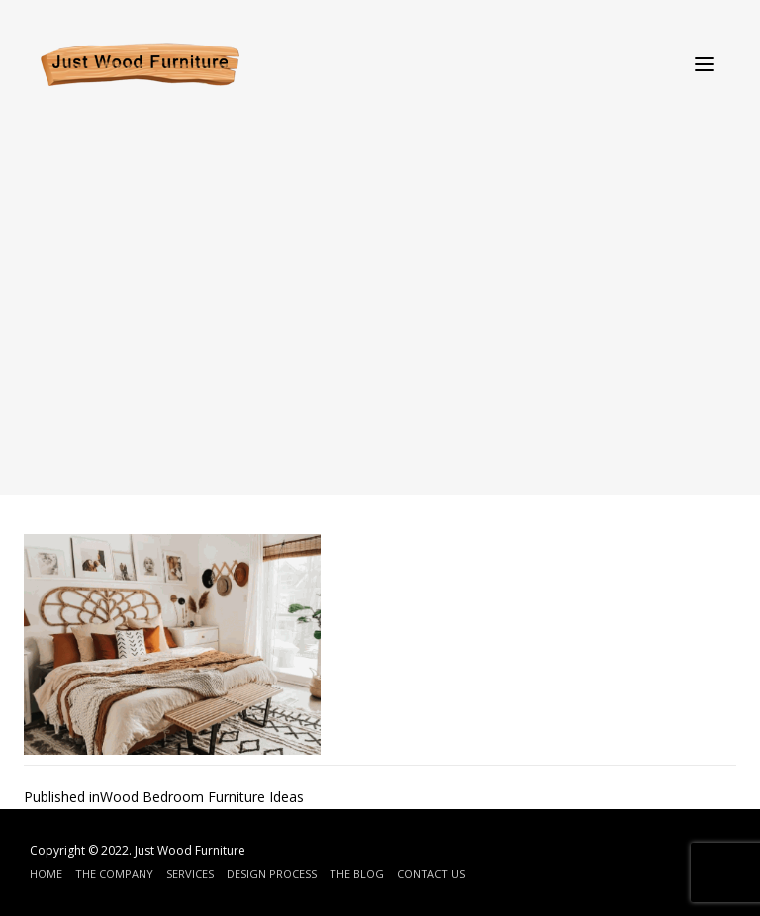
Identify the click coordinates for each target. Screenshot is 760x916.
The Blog (357, 874)
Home (46, 874)
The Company (114, 874)
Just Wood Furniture (190, 850)
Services (190, 874)
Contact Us (431, 874)
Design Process (272, 874)
